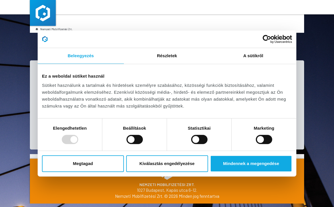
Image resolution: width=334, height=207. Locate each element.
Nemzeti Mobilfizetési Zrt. (54, 29)
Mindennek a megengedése (251, 163)
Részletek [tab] (167, 55)
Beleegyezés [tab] (81, 55)
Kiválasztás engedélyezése (167, 163)
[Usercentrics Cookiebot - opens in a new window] (267, 39)
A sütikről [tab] (253, 55)
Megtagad (83, 163)
